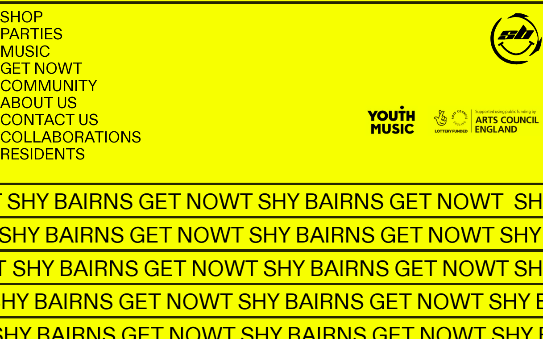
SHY (27, 202)
